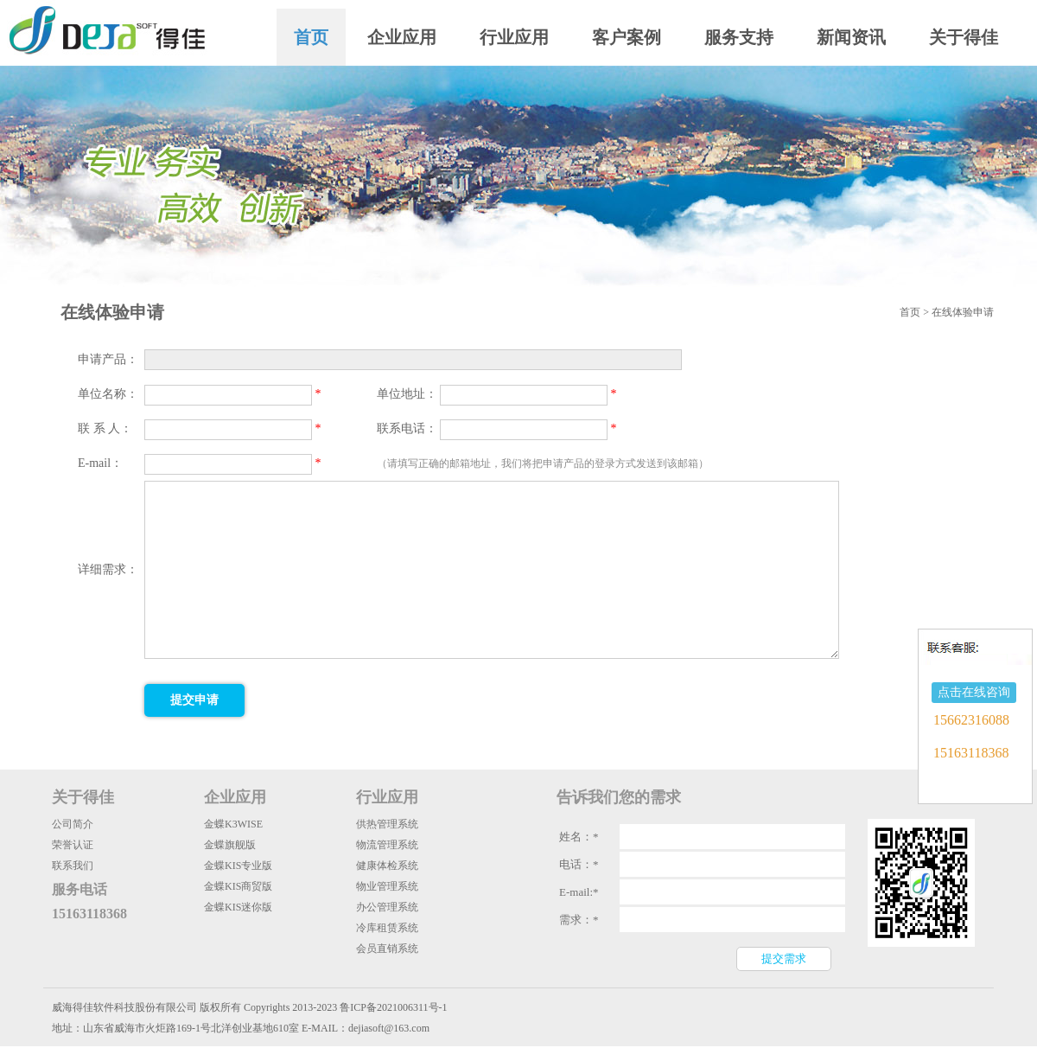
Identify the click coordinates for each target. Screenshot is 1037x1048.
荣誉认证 (72, 845)
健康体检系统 (387, 865)
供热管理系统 (387, 824)
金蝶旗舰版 (230, 845)
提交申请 (194, 699)
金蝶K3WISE (233, 824)
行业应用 (514, 37)
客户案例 (626, 37)
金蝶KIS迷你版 (238, 907)
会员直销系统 (387, 949)
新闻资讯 (851, 37)
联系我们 (72, 865)
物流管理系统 (387, 845)
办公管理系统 (387, 907)
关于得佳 (963, 37)
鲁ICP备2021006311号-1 (393, 1007)
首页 (311, 37)
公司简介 (72, 824)
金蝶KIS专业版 (238, 865)
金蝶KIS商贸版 (238, 886)
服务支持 (738, 37)
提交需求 (783, 958)
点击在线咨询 (974, 692)
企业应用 (401, 37)
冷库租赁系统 (387, 928)
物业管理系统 (387, 886)
